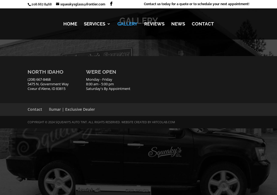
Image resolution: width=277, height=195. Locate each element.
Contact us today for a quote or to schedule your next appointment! (196, 4)
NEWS (178, 24)
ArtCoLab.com (163, 122)
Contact (35, 109)
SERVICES (94, 24)
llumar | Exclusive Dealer (72, 109)
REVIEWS (154, 24)
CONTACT (203, 24)
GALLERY (127, 24)
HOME (70, 24)
